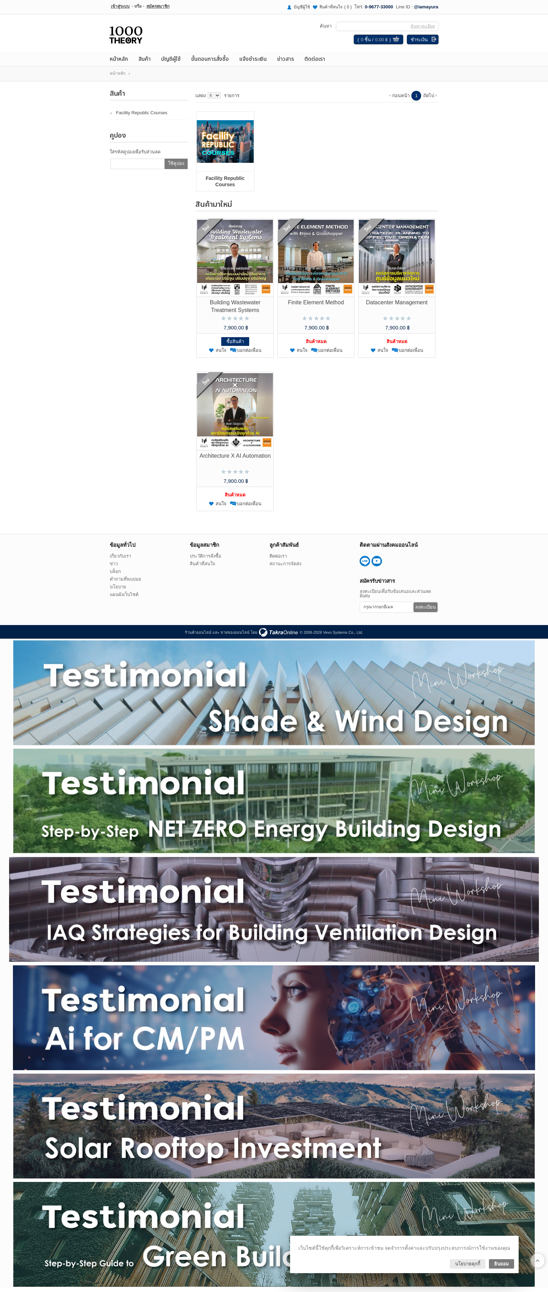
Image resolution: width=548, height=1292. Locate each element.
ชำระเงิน (418, 41)
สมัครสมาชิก (158, 6)
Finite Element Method (316, 305)
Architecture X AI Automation (235, 458)
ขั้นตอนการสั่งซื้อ (210, 61)
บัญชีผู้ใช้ (302, 7)
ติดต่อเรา (314, 61)
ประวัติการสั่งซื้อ (205, 558)
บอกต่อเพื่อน (249, 352)
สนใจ (221, 352)
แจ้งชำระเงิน (253, 61)
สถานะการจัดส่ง (285, 566)
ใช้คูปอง (176, 165)
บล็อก (115, 573)
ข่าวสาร (285, 61)
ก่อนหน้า (401, 98)
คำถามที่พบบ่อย (125, 581)
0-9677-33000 (379, 6)
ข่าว (114, 566)
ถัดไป (428, 98)
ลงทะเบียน (425, 609)
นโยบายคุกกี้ (467, 1263)
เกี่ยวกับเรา (120, 558)
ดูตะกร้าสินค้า (395, 41)
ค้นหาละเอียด (422, 27)
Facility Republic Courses (141, 115)
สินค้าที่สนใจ (335, 7)
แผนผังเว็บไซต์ (124, 597)
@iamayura (426, 6)
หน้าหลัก (119, 61)
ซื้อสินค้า (235, 344)
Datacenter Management (396, 305)
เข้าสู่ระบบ (120, 6)
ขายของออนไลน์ (235, 635)
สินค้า (144, 61)
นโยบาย (118, 589)
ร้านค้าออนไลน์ (198, 635)
